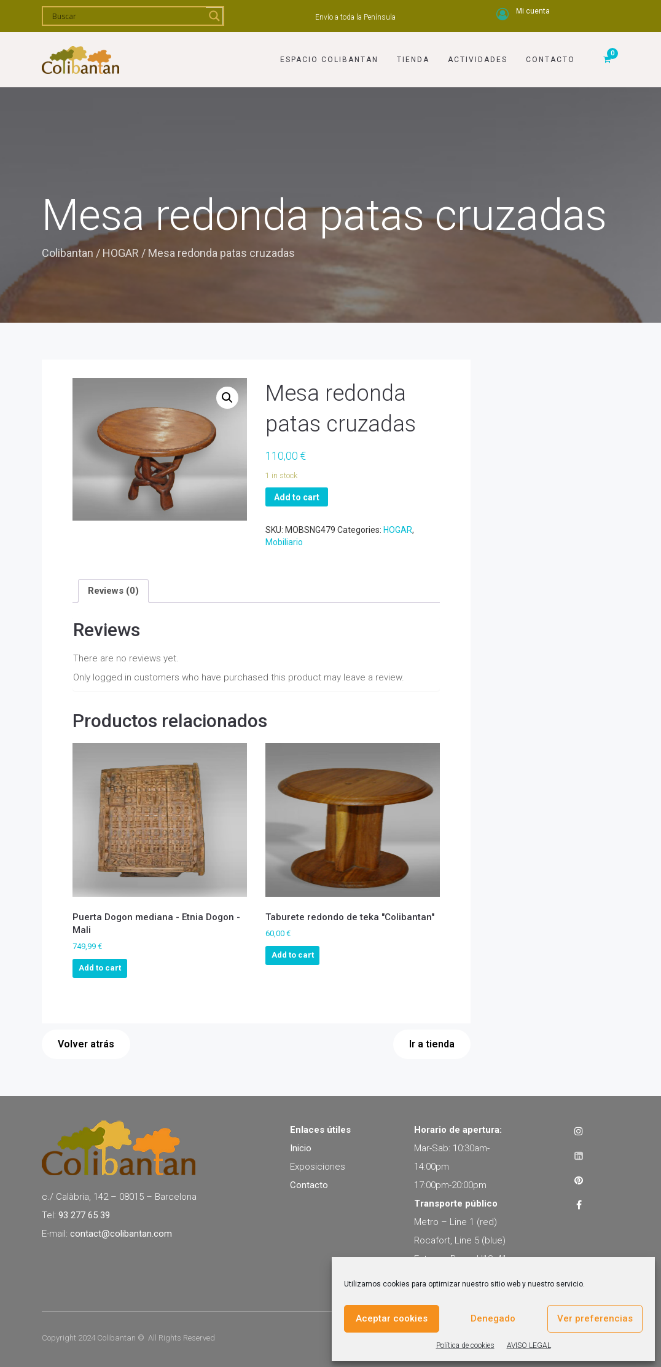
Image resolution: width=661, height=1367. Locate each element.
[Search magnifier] (214, 16)
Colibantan (67, 252)
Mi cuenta (533, 11)
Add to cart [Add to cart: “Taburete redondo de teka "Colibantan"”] (293, 954)
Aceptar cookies (392, 1318)
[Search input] (127, 16)
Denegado (493, 1318)
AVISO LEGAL (529, 1345)
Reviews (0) (113, 590)
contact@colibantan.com (121, 1233)
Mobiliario (284, 542)
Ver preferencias (595, 1318)
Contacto (550, 59)
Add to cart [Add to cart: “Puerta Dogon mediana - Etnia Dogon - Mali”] (100, 967)
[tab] (113, 590)
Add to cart (296, 497)
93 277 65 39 (84, 1215)
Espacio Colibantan (329, 59)
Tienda (413, 59)
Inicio (300, 1148)
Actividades (477, 59)
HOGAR (121, 252)
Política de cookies (465, 1345)
